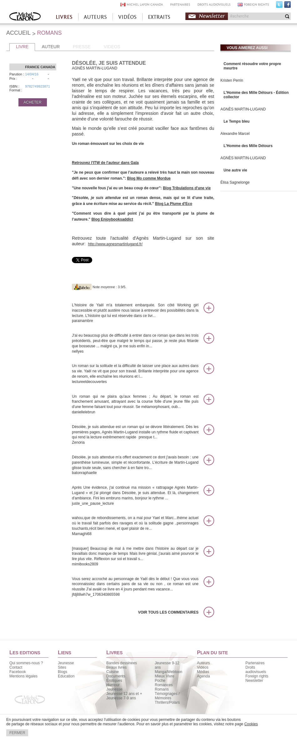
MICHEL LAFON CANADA (145, 5)
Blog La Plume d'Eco (173, 204)
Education (66, 676)
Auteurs (203, 663)
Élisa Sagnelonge (234, 182)
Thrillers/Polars (167, 702)
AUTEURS (95, 17)
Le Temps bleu (236, 121)
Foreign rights (256, 676)
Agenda (203, 676)
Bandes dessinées (121, 663)
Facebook (287, 6)
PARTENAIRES (180, 5)
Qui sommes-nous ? (26, 663)
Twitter (279, 6)
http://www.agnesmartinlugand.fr (114, 244)
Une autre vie (235, 170)
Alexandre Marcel (234, 133)
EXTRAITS (159, 17)
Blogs (62, 672)
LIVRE (22, 46)
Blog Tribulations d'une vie (187, 188)
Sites (62, 667)
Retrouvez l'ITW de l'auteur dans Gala (105, 163)
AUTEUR (51, 46)
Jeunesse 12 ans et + (124, 694)
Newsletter (212, 16)
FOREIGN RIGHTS (256, 5)
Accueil (25, 17)
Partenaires (254, 663)
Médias (203, 672)
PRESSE (82, 46)
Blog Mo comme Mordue (148, 178)
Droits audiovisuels (255, 669)
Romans (162, 689)
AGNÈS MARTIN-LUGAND (243, 109)
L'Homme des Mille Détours (248, 146)
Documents (115, 676)
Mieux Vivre (164, 676)
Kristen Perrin (231, 80)
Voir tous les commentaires (168, 612)
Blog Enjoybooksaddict (112, 219)
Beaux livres (116, 667)
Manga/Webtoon (168, 672)
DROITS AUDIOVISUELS (213, 5)
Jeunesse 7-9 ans (121, 698)
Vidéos (202, 667)
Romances (164, 685)
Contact (15, 667)
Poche (160, 680)
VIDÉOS (127, 17)
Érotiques (114, 680)
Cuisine (112, 672)
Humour (113, 685)
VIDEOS (112, 46)
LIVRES (64, 17)
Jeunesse (66, 663)
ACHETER (32, 102)
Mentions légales (23, 676)
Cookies (251, 724)
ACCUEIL (18, 33)
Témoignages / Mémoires (167, 696)
